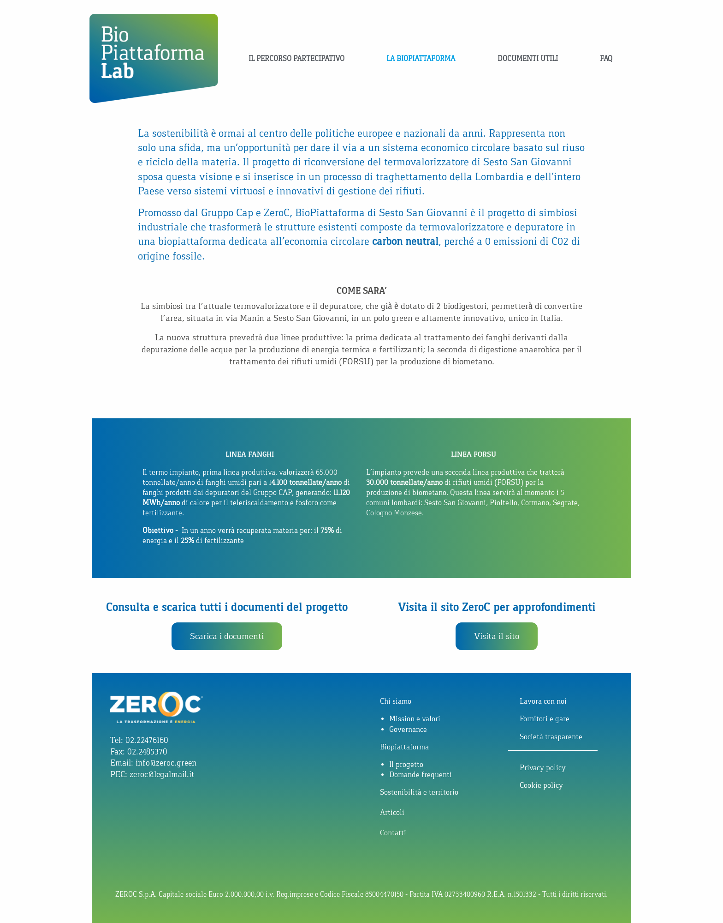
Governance (408, 729)
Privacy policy (543, 767)
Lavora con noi (543, 701)
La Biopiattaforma (420, 58)
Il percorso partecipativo (296, 58)
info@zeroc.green (166, 763)
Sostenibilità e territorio (419, 792)
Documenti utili (528, 58)
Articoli (392, 812)
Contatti (393, 832)
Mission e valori (414, 718)
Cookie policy (541, 785)
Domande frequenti (420, 774)
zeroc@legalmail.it (162, 774)
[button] (227, 636)
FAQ (606, 58)
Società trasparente (551, 736)
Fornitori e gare (544, 718)
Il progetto (406, 764)
